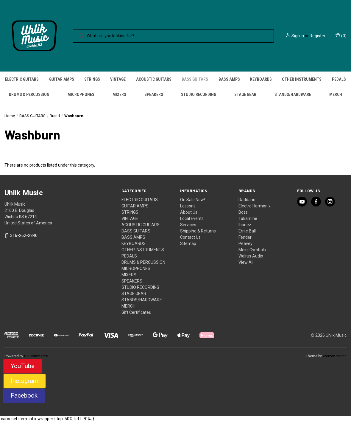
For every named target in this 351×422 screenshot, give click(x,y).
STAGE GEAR (245, 94)
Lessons (188, 206)
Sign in (297, 35)
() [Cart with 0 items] (341, 35)
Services (188, 224)
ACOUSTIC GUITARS (153, 79)
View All (245, 262)
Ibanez (244, 224)
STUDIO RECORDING (198, 94)
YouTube (23, 366)
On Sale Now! (192, 199)
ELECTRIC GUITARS (22, 79)
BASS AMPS (229, 79)
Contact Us (190, 237)
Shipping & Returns (198, 231)
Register (317, 35)
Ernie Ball (247, 231)
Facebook (24, 395)
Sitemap (188, 243)
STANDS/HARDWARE (292, 94)
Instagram (24, 380)
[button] (22, 366)
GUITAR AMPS (61, 79)
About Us (188, 212)
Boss (243, 212)
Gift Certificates (136, 312)
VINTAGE (118, 79)
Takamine (247, 218)
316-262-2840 (24, 235)
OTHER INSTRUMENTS (302, 79)
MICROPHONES (81, 94)
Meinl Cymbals (252, 249)
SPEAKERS (153, 94)
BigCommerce (36, 356)
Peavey (245, 243)
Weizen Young (335, 356)
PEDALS (129, 256)
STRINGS (92, 79)
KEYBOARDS (261, 79)
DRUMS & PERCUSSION (29, 94)
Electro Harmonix (254, 206)
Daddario (246, 199)
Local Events (192, 218)
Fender (245, 237)
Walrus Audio (250, 256)
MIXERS (119, 94)
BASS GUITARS (195, 79)
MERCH (335, 94)
